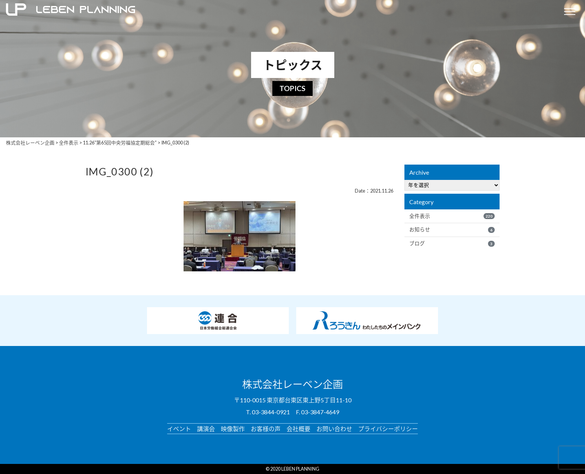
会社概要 (298, 428)
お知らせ (452, 230)
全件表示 (452, 216)
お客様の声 (266, 428)
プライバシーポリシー (388, 428)
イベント (179, 428)
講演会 (206, 428)
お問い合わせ (334, 428)
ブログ (452, 243)
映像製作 (233, 428)
